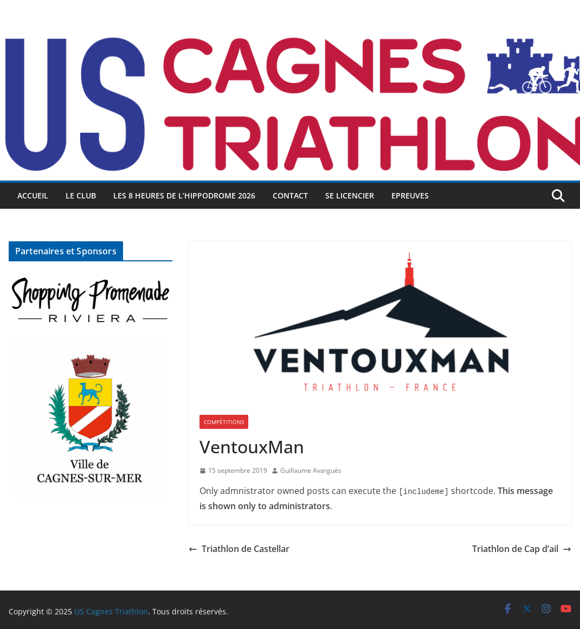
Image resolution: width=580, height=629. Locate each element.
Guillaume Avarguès (310, 470)
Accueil (32, 195)
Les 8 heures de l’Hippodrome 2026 (184, 195)
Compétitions (224, 422)
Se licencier (349, 195)
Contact (290, 195)
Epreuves (410, 195)
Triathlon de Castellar (239, 549)
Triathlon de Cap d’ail (521, 549)
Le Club (81, 195)
